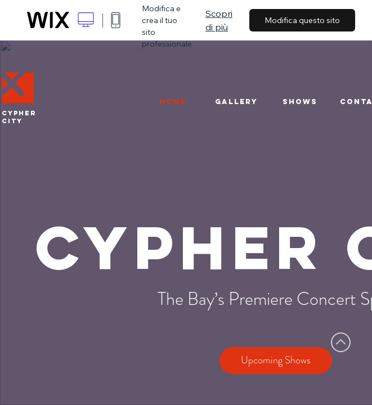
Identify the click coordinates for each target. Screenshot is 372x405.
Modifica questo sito (302, 20)
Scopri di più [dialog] (218, 20)
